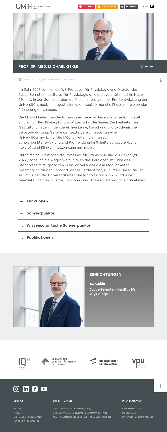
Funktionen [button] (37, 201)
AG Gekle (97, 284)
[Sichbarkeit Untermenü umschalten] (38, 79)
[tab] (83, 201)
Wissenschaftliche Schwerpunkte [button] (58, 225)
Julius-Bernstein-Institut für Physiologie (113, 291)
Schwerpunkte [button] (40, 213)
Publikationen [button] (40, 237)
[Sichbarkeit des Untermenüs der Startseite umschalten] (20, 79)
